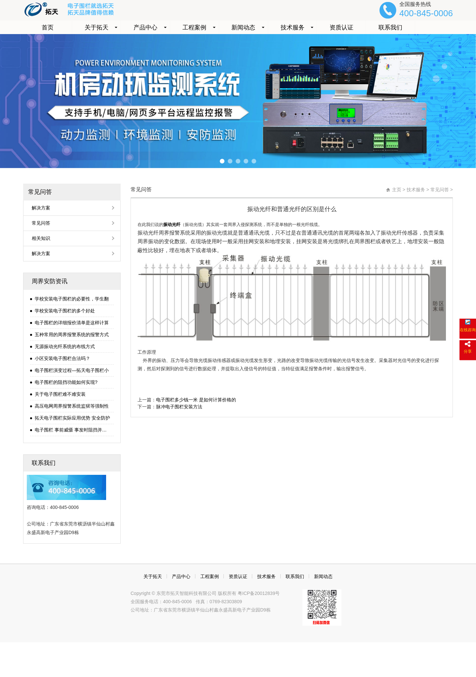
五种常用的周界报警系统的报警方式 (72, 334)
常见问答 (40, 192)
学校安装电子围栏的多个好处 (65, 310)
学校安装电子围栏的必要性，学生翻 (72, 298)
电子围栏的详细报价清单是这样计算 (72, 322)
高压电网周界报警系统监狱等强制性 (72, 406)
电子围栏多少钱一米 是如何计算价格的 (196, 399)
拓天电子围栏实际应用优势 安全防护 (72, 418)
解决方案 (41, 207)
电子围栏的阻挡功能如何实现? (66, 382)
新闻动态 (243, 27)
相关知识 (41, 238)
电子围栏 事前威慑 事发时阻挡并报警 (72, 429)
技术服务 (292, 27)
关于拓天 (96, 27)
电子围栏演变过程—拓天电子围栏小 (72, 370)
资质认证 (341, 27)
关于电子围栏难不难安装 (60, 394)
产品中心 (145, 27)
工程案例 (194, 27)
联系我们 (390, 27)
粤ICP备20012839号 (258, 593)
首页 (48, 27)
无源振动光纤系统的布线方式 (65, 346)
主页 (396, 189)
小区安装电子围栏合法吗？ (62, 358)
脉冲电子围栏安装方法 (179, 406)
